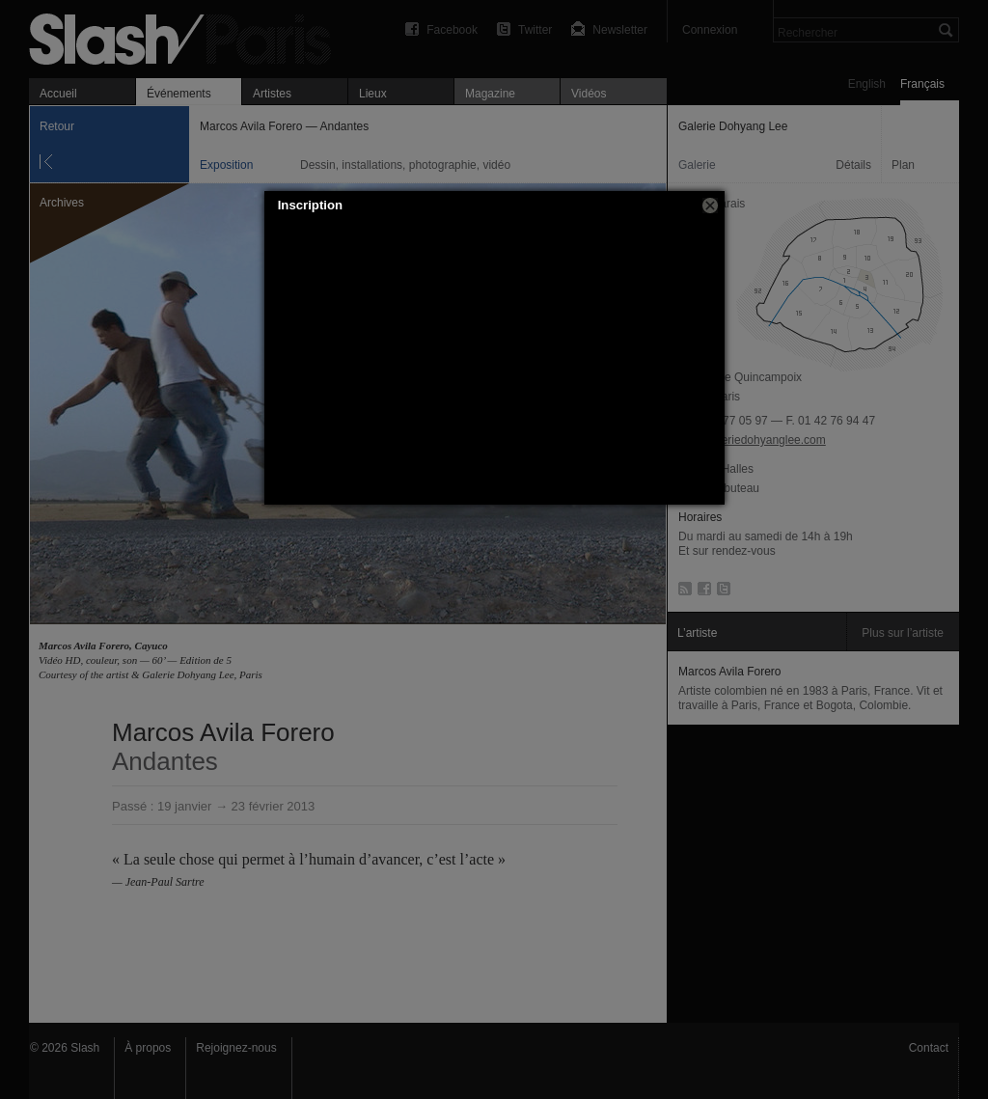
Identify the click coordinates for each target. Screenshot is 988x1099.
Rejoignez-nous (236, 1048)
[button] (710, 205)
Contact (928, 1048)
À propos (147, 1048)
